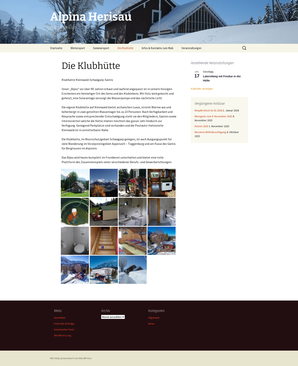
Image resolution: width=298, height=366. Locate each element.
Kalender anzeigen (202, 88)
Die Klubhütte (125, 48)
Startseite (56, 48)
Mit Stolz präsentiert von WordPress (71, 358)
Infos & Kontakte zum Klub (157, 48)
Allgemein (153, 317)
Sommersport (101, 48)
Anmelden (59, 317)
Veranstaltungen (191, 48)
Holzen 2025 (201, 126)
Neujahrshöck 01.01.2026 (208, 110)
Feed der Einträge (64, 323)
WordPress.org (62, 335)
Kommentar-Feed (64, 329)
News (151, 323)
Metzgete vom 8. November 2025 (213, 116)
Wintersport (78, 48)
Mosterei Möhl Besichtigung (210, 132)
